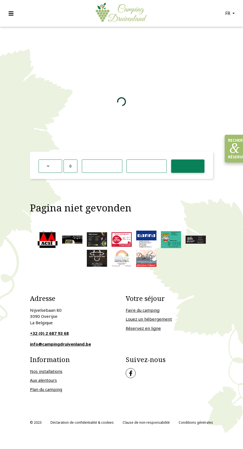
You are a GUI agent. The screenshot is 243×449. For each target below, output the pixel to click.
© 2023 (36, 422)
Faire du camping (143, 310)
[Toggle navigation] (12, 13)
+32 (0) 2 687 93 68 (49, 333)
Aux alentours (43, 380)
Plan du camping (46, 389)
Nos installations (46, 371)
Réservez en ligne (143, 328)
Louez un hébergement (149, 319)
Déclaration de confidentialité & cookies (82, 422)
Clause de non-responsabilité (146, 422)
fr (228, 13)
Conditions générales (196, 422)
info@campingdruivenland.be (60, 344)
